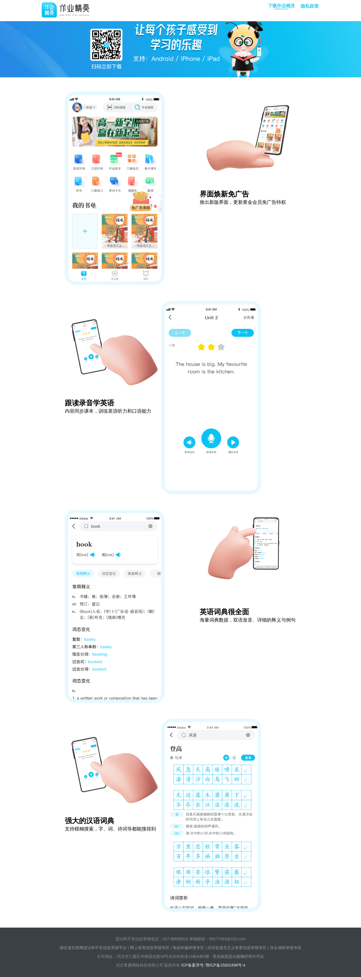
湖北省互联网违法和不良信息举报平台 (93, 947)
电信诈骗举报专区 (188, 947)
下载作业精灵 (281, 6)
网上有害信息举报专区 (150, 947)
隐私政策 (310, 6)
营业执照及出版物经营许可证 (238, 956)
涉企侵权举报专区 (285, 947)
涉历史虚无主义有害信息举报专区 (237, 947)
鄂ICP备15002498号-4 (225, 965)
